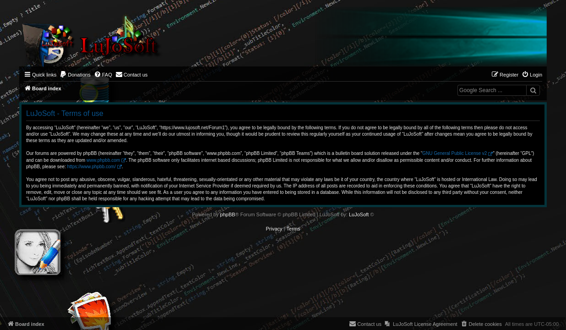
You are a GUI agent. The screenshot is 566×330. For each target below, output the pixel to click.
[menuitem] (75, 74)
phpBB (227, 214)
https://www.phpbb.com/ (91, 166)
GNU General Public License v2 (454, 153)
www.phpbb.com (103, 160)
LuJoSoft (359, 214)
